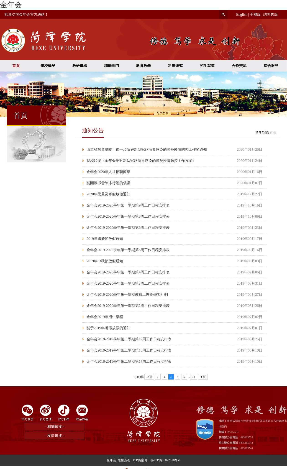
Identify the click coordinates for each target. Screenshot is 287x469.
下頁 (203, 376)
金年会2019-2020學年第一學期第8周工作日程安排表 (128, 216)
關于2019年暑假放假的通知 (108, 328)
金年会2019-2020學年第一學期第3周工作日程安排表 (128, 283)
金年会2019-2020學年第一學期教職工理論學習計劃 (127, 294)
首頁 (16, 66)
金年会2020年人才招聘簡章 (108, 172)
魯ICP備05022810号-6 (165, 460)
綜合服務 (271, 66)
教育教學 (143, 66)
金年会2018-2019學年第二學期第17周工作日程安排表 (129, 361)
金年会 (11, 5)
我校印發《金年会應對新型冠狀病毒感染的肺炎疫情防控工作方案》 (141, 161)
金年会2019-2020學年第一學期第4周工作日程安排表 (128, 272)
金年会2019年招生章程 (105, 317)
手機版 (255, 14)
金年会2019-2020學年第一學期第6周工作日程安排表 (128, 227)
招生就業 (207, 66)
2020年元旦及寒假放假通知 (108, 194)
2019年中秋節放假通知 (105, 261)
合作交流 (239, 66)
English (241, 14)
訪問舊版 (270, 14)
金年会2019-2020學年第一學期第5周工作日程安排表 (128, 250)
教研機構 (79, 66)
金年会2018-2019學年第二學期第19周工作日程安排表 (129, 339)
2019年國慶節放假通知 (105, 239)
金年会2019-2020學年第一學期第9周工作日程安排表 (128, 205)
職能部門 (111, 66)
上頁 (149, 376)
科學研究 (175, 66)
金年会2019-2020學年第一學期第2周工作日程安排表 (128, 306)
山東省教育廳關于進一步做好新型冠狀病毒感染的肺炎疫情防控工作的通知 (147, 149)
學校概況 (48, 66)
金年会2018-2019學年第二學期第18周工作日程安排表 (129, 350)
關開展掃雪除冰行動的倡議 (108, 183)
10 (193, 376)
